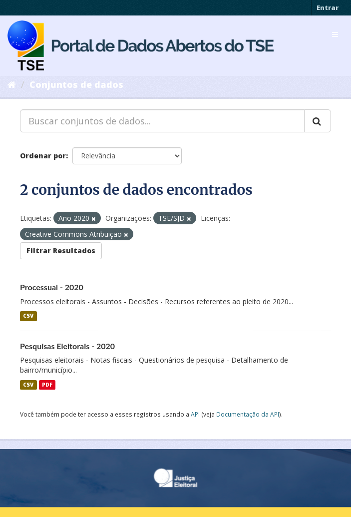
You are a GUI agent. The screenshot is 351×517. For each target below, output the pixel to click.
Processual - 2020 (51, 287)
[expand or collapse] (335, 34)
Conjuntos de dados (76, 84)
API (195, 414)
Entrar (328, 7)
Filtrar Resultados (60, 250)
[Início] (11, 84)
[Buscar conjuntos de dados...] (162, 120)
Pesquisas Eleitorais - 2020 (67, 346)
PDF (47, 384)
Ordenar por (43, 155)
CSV (28, 316)
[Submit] (317, 120)
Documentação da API (247, 414)
